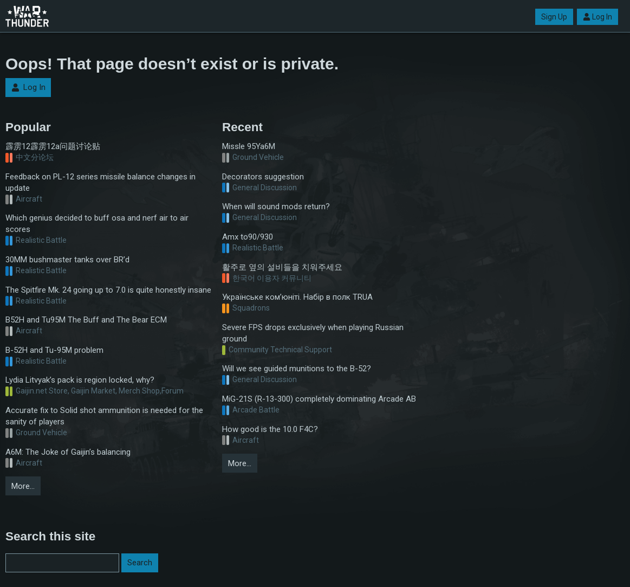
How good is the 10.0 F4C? (270, 429)
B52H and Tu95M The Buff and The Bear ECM (86, 320)
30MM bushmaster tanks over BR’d (67, 260)
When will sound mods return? (276, 206)
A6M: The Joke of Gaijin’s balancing (68, 452)
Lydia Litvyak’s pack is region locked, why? (79, 380)
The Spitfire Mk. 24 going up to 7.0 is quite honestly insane (108, 290)
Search (139, 562)
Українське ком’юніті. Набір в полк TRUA (297, 297)
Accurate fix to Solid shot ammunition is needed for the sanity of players (104, 416)
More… (23, 486)
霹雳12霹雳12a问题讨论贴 (52, 146)
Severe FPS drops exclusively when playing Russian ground (313, 333)
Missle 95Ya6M (248, 146)
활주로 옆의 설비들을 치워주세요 (282, 267)
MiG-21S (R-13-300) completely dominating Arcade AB (319, 399)
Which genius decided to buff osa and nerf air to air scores (97, 223)
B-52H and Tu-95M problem (54, 350)
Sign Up (554, 16)
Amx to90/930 (247, 237)
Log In (597, 16)
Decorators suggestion (263, 177)
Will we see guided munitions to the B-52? (296, 368)
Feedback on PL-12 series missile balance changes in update (100, 182)
